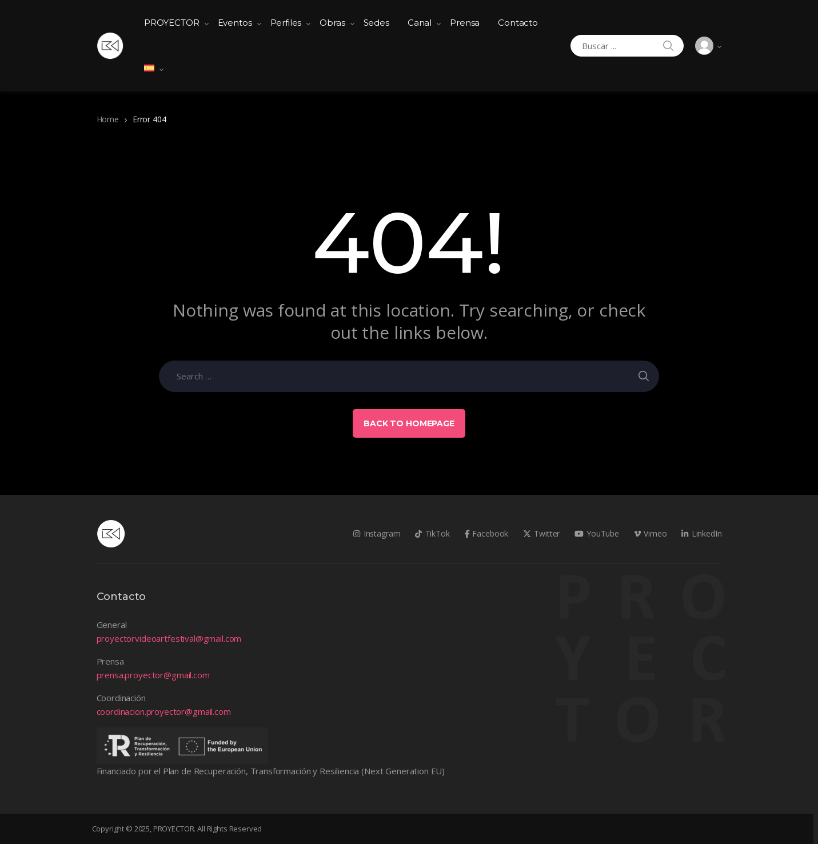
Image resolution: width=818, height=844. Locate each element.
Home (108, 119)
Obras (332, 22)
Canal (420, 22)
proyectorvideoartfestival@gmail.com (169, 638)
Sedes (376, 22)
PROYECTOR (171, 22)
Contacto (518, 22)
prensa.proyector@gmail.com (153, 675)
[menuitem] (149, 68)
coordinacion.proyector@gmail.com (164, 711)
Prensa (465, 22)
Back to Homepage (409, 423)
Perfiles (286, 22)
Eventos (235, 22)
